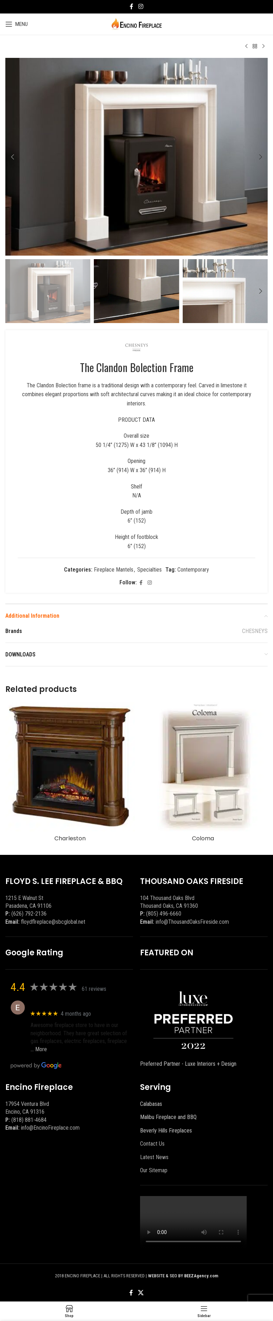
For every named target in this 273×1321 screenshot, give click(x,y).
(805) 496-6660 (163, 913)
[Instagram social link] (140, 6)
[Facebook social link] (131, 6)
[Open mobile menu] (16, 24)
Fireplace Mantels (113, 569)
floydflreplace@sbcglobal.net (53, 921)
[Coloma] (203, 766)
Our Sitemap (153, 1170)
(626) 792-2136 (29, 913)
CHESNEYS (255, 631)
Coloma (203, 838)
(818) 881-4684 (29, 1120)
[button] (12, 157)
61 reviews (94, 989)
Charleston (70, 838)
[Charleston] (70, 766)
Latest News (154, 1157)
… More (39, 1049)
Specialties (149, 569)
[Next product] (263, 46)
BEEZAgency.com (201, 1275)
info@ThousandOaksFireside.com (192, 921)
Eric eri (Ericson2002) (56, 1003)
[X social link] (140, 1292)
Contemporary (193, 569)
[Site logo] (136, 23)
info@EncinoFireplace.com (50, 1127)
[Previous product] (246, 46)
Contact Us (152, 1143)
